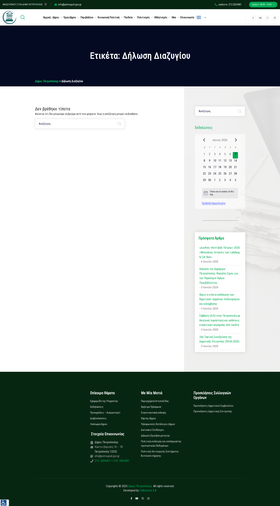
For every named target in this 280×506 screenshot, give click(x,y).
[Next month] (236, 140)
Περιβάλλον (86, 17)
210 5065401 (121, 460)
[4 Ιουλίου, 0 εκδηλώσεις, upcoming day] (230, 181)
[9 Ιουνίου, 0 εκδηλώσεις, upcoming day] (209, 162)
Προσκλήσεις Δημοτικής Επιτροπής (212, 411)
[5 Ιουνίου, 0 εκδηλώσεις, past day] (225, 155)
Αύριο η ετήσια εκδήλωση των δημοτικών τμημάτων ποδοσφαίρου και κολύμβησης (219, 299)
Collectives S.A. (148, 490)
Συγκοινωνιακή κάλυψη (153, 412)
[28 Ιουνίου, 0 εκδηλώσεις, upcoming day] (235, 174)
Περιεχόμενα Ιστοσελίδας (155, 401)
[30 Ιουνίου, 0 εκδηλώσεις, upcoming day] (209, 181)
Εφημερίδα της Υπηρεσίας (104, 401)
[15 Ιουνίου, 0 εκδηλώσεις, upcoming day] (204, 168)
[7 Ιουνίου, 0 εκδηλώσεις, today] (235, 155)
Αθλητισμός (160, 17)
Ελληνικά (199, 17)
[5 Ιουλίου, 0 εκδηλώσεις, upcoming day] (235, 181)
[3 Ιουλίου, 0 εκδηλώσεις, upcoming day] (225, 181)
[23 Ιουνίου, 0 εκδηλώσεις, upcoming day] (209, 174)
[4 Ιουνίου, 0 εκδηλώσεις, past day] (220, 155)
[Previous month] (204, 140)
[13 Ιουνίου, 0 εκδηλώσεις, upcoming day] (230, 162)
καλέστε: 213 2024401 (228, 4)
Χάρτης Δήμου (148, 418)
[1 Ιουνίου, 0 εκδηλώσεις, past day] (204, 155)
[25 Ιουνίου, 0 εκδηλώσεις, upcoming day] (220, 174)
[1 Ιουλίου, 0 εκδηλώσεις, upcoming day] (214, 181)
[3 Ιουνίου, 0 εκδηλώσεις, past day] (214, 155)
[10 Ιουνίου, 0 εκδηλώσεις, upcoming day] (214, 162)
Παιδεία (128, 17)
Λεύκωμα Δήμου (98, 424)
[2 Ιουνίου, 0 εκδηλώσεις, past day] (209, 155)
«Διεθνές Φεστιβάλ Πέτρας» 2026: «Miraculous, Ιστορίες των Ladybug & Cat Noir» (219, 252)
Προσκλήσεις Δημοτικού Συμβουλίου (213, 405)
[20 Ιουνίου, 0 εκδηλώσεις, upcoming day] (230, 168)
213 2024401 (103, 460)
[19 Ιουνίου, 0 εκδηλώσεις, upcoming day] (225, 168)
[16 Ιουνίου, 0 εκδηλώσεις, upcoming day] (209, 168)
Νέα (174, 17)
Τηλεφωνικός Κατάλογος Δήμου (158, 424)
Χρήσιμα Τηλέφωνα (151, 406)
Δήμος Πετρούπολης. (140, 486)
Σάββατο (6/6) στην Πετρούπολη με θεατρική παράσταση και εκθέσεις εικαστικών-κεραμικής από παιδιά (219, 320)
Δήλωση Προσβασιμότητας (155, 435)
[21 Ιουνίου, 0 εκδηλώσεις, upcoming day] (235, 168)
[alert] (220, 193)
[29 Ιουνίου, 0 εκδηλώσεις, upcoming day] (204, 181)
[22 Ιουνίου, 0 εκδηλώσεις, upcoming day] (204, 174)
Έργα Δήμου (70, 17)
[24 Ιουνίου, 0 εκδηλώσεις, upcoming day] (214, 174)
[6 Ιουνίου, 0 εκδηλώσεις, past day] (230, 155)
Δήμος (55, 17)
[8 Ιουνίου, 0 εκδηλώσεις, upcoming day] (204, 162)
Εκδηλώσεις (96, 406)
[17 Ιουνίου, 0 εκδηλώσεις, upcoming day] (214, 168)
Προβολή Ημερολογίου (214, 203)
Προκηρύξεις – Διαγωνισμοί (105, 412)
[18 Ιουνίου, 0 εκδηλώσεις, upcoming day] (220, 168)
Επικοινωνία (187, 17)
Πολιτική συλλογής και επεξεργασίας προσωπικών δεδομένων (161, 443)
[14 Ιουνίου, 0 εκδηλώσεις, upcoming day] (235, 162)
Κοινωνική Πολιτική (108, 17)
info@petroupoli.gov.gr (67, 4)
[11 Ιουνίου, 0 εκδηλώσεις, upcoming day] (220, 162)
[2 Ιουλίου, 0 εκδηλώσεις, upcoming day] (220, 181)
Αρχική (47, 17)
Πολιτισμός (143, 17)
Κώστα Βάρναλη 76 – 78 (109, 447)
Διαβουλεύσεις (98, 418)
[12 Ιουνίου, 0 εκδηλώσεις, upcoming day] (225, 162)
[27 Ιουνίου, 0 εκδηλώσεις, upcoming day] (230, 174)
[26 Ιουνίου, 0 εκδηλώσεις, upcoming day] (225, 174)
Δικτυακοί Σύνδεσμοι (152, 430)
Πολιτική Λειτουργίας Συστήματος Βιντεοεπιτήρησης (160, 453)
